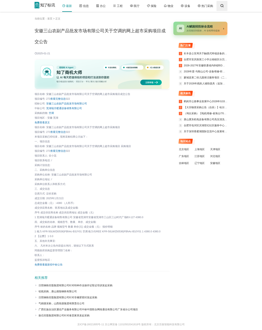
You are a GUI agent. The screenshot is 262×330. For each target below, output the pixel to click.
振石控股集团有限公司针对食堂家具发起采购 (64, 315)
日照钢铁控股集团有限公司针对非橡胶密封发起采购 (68, 297)
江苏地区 (199, 156)
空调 (51, 113)
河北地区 (215, 156)
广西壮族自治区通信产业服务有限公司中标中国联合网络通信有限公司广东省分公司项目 (88, 309)
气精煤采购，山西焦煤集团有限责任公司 (61, 303)
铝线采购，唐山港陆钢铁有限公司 (58, 291)
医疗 (135, 5)
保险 (151, 5)
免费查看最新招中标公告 (49, 264)
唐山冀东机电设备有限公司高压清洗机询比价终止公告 (214, 119)
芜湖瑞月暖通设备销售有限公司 (64, 108)
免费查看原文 (42, 122)
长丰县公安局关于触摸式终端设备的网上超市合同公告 (214, 53)
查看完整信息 (58, 98)
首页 (49, 18)
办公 (101, 5)
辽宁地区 (199, 163)
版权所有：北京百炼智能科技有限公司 (163, 324)
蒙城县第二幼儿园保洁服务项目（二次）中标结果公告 (214, 77)
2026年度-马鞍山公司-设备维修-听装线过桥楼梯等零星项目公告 (219, 71)
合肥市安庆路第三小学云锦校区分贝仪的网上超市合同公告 (216, 59)
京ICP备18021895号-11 (90, 324)
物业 (168, 5)
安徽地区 (215, 163)
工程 (118, 5)
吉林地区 (184, 163)
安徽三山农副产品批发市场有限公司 (66, 103)
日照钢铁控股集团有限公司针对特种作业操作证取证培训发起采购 (75, 285)
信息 (84, 5)
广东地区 (184, 156)
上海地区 (199, 149)
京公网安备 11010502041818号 (123, 324)
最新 (67, 5)
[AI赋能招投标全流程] (200, 28)
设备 (185, 5)
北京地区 (184, 149)
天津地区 (215, 149)
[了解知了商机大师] (102, 74)
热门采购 (205, 5)
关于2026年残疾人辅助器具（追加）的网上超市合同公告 (215, 83)
